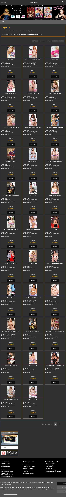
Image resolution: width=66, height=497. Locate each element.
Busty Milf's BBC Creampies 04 (11, 331)
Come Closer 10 (55, 59)
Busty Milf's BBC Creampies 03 (55, 365)
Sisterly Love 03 (33, 263)
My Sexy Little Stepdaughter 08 (55, 331)
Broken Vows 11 (11, 297)
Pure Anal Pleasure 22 (33, 93)
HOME (2, 21)
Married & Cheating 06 (11, 365)
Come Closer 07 (33, 365)
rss (31, 494)
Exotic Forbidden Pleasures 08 (33, 127)
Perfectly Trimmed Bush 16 (55, 161)
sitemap (28, 494)
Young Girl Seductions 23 (11, 229)
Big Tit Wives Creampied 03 (33, 297)
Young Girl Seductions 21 (11, 399)
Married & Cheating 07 (11, 161)
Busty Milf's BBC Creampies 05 (55, 127)
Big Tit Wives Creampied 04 (33, 59)
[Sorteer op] (58, 41)
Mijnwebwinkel (51, 494)
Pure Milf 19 (55, 229)
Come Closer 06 (33, 399)
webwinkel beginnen (37, 494)
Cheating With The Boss (33, 331)
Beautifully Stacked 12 (55, 195)
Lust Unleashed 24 (33, 161)
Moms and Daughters (55, 93)
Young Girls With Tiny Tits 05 (11, 127)
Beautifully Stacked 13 (11, 93)
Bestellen (11, 76)
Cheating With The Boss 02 (11, 195)
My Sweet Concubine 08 (33, 229)
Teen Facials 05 (11, 59)
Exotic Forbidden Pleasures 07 (54, 263)
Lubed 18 (55, 297)
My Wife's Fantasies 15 (11, 263)
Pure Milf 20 (33, 195)
